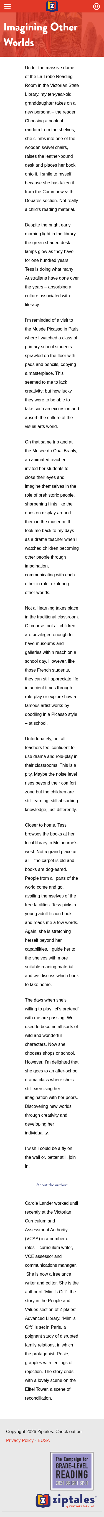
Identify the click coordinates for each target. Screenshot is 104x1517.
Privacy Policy (20, 1440)
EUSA (44, 1440)
